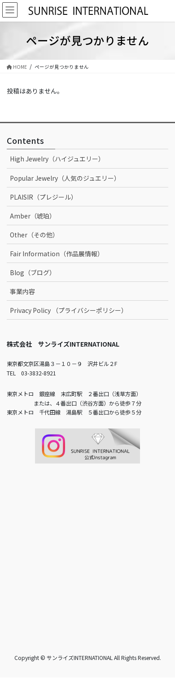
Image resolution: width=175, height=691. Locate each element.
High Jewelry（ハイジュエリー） (57, 158)
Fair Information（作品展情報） (57, 253)
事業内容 (22, 291)
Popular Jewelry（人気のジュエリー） (65, 178)
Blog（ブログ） (33, 272)
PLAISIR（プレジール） (43, 196)
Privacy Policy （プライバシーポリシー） (68, 310)
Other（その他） (34, 234)
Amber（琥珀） (33, 215)
